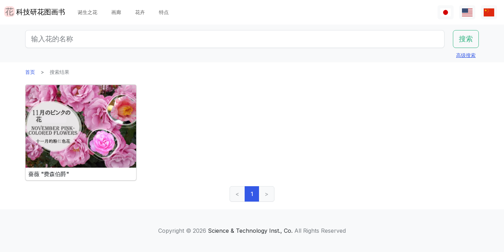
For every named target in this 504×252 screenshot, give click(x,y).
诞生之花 (87, 12)
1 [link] (252, 193)
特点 (164, 12)
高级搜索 (466, 55)
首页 (30, 72)
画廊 (116, 12)
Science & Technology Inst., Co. (250, 230)
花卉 (140, 12)
